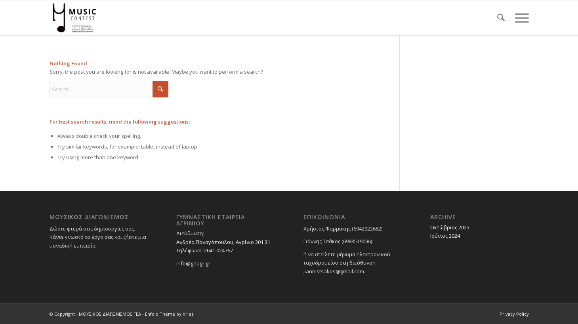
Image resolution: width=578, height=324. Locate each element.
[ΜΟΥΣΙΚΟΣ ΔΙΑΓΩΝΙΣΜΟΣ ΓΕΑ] (75, 17)
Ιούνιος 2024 (445, 235)
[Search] (501, 17)
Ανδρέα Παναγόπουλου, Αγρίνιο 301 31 (223, 242)
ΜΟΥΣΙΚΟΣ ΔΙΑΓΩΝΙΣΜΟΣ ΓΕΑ (110, 314)
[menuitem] (501, 17)
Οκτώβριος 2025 (449, 227)
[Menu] (519, 17)
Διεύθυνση (189, 233)
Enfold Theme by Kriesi (170, 314)
